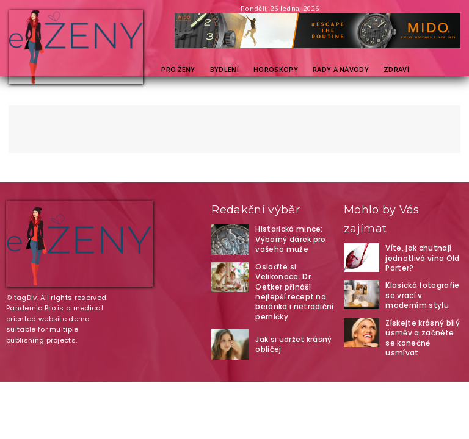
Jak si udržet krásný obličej (290, 326)
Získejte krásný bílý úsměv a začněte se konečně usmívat (419, 329)
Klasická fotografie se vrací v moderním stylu (422, 293)
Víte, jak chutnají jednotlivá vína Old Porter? (419, 257)
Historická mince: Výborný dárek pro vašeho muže (286, 239)
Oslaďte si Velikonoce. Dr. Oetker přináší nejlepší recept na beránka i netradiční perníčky (292, 283)
